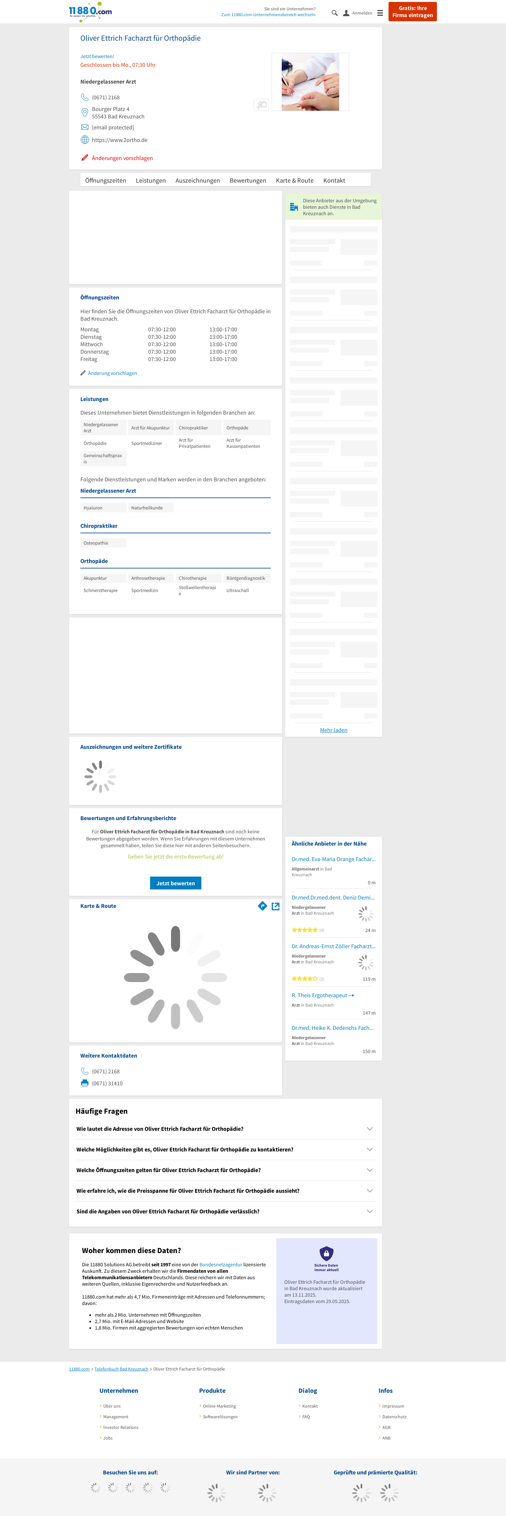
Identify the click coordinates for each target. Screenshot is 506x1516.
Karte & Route (295, 180)
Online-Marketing (219, 1406)
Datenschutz (394, 1417)
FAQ (306, 1417)
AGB (386, 1427)
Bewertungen (248, 180)
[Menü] (383, 12)
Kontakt (334, 180)
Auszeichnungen (198, 180)
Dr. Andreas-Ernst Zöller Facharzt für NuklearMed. (334, 946)
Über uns (112, 1406)
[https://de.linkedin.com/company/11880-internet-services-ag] (165, 1488)
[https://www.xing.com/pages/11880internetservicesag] (148, 1488)
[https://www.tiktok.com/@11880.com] (113, 1488)
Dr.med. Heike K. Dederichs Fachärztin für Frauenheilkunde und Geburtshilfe (334, 1027)
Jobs (108, 1438)
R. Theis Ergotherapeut (319, 995)
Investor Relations (120, 1427)
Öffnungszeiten (105, 180)
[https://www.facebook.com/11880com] (95, 1488)
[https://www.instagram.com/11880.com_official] (130, 1488)
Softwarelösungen (220, 1417)
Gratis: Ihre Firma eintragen (412, 11)
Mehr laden (334, 730)
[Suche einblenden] (337, 12)
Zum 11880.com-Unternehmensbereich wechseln (268, 14)
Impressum (393, 1406)
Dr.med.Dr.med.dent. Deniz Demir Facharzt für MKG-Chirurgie (334, 897)
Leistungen (151, 180)
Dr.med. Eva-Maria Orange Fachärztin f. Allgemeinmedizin (334, 859)
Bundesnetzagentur (220, 1264)
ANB (386, 1438)
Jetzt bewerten (176, 883)
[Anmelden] (360, 12)
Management (115, 1417)
